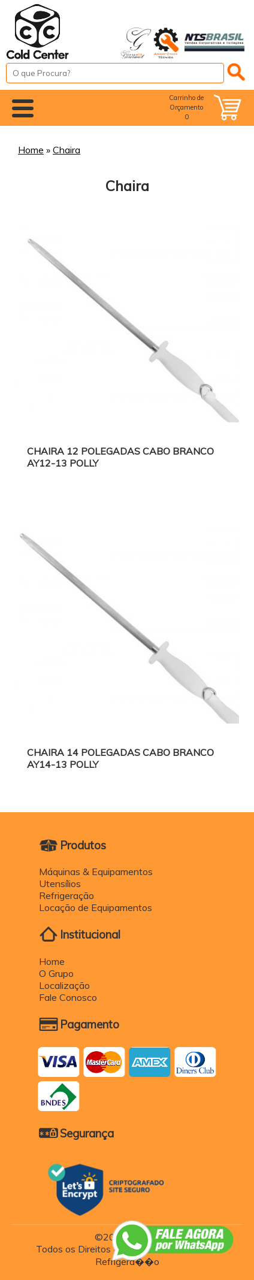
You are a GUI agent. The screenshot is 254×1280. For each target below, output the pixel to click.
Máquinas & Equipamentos (96, 871)
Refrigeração (66, 895)
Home (31, 150)
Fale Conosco (68, 997)
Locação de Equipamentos (95, 907)
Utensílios (60, 883)
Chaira (66, 150)
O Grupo (56, 973)
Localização (64, 985)
